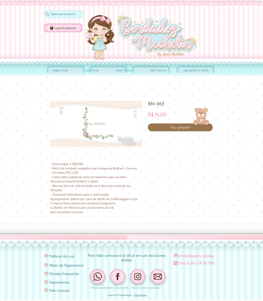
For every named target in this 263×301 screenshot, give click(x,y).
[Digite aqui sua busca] (63, 14)
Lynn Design (140, 295)
